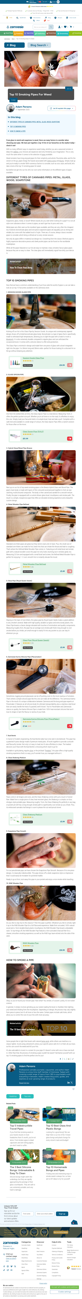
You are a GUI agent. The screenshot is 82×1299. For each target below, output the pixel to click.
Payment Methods (57, 1248)
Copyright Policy (56, 1276)
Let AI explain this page (62, 108)
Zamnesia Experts (42, 1272)
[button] (10, 108)
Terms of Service (38, 1224)
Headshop (13, 1096)
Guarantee (55, 1269)
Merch (23, 1267)
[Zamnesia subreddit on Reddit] (8, 1270)
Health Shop (25, 1254)
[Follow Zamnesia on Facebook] (4, 1266)
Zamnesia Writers (41, 1269)
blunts (61, 161)
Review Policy (55, 1266)
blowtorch (9, 339)
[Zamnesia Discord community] (11, 1270)
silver (31, 751)
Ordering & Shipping (57, 1251)
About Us (39, 1258)
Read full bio (24, 1083)
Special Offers (25, 1270)
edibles (15, 152)
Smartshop (25, 1258)
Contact (54, 1245)
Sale (23, 1273)
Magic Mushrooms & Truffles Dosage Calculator (72, 1252)
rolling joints (51, 161)
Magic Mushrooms (27, 1261)
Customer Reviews (42, 1261)
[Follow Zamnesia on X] (15, 1266)
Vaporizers (24, 1251)
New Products (40, 1251)
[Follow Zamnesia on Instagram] (8, 1266)
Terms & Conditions (57, 1254)
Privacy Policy (28, 1224)
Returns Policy (56, 1263)
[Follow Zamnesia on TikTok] (4, 1270)
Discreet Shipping (41, 1276)
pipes (44, 154)
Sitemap (39, 1279)
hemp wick (45, 1041)
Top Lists (27, 1096)
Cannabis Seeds (26, 1245)
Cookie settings (64, 1292)
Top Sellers (40, 1254)
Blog (38, 1248)
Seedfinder (40, 1245)
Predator (48, 751)
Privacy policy (43, 1283)
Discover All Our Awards (61, 1232)
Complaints (55, 1272)
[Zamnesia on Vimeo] (11, 1266)
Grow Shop (25, 1264)
